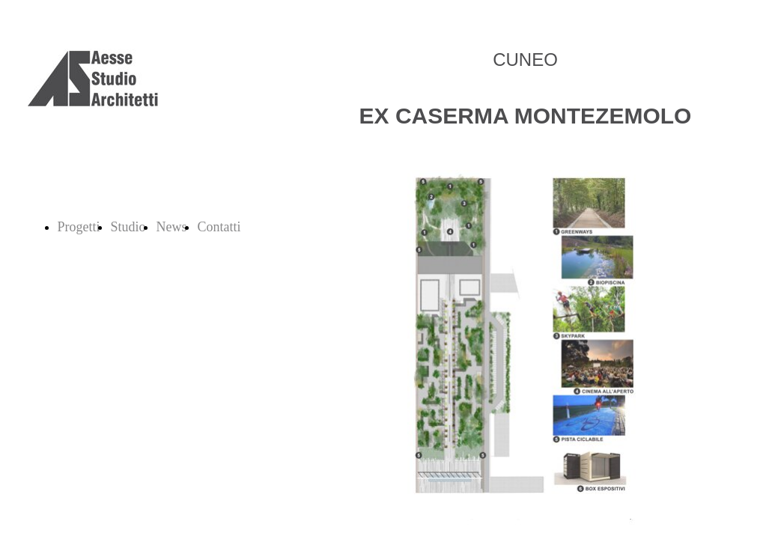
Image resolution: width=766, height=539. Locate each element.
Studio (128, 226)
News (171, 226)
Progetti (79, 226)
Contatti (219, 226)
